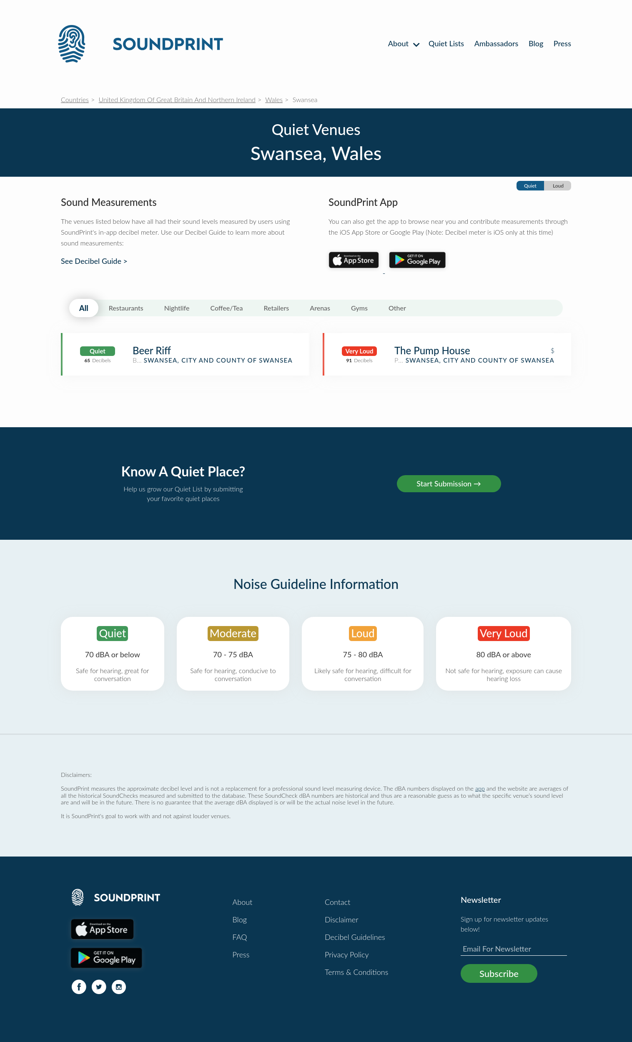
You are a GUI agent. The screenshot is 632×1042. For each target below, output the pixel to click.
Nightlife (177, 308)
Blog (536, 43)
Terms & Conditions (356, 972)
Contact (337, 902)
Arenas (320, 308)
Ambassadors (496, 43)
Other (397, 308)
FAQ (240, 937)
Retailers (276, 308)
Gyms (359, 308)
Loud (558, 186)
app (480, 788)
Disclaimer (342, 919)
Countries (75, 99)
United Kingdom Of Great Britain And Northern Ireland (177, 99)
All (83, 308)
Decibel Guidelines (355, 937)
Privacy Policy (347, 954)
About (403, 43)
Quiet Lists (446, 43)
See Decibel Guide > (94, 261)
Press (562, 43)
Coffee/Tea (226, 308)
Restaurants (126, 308)
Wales (274, 99)
